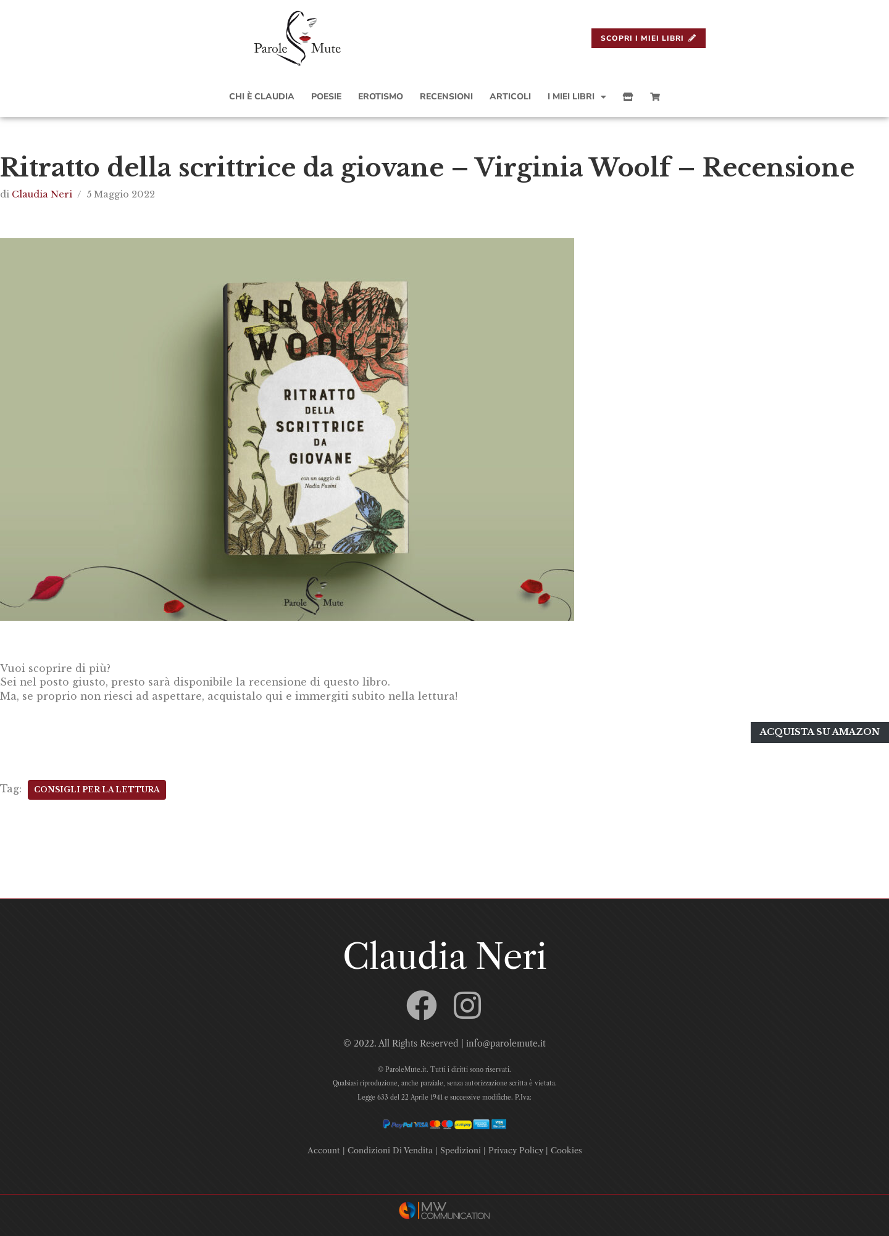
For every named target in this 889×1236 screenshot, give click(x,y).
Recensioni (446, 96)
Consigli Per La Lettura (97, 787)
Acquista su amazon (820, 731)
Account (323, 1148)
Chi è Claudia (261, 96)
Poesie (326, 96)
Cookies (566, 1148)
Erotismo (380, 96)
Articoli (510, 96)
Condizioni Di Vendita (390, 1148)
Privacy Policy (515, 1148)
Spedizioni (460, 1148)
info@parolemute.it (506, 1041)
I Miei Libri (577, 96)
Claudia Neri (42, 194)
